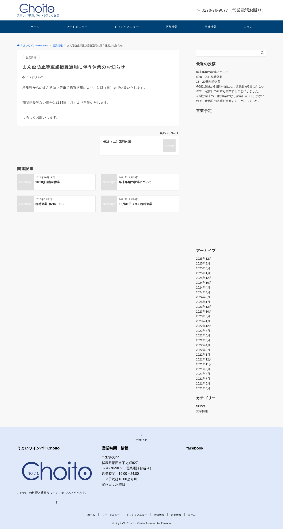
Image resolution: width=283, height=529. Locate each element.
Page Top (141, 437)
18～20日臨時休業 (208, 81)
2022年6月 (203, 335)
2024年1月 (203, 302)
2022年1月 (203, 354)
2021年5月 (203, 388)
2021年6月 (203, 383)
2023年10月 (204, 311)
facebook (194, 448)
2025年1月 (203, 273)
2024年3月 (203, 292)
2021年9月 (203, 369)
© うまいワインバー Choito (128, 523)
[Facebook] (56, 502)
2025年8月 (203, 263)
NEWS (200, 406)
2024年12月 (204, 277)
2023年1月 (203, 321)
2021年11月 (204, 364)
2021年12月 (204, 359)
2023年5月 (203, 316)
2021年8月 (203, 373)
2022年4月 (203, 345)
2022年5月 (203, 340)
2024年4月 (203, 287)
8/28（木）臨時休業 (209, 76)
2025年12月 (204, 258)
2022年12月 (204, 326)
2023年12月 (204, 306)
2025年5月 (203, 268)
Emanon (166, 523)
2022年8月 (203, 330)
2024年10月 (204, 282)
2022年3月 (203, 350)
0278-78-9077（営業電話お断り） (234, 10)
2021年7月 (203, 378)
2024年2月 (203, 297)
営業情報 (31, 57)
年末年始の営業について (212, 72)
